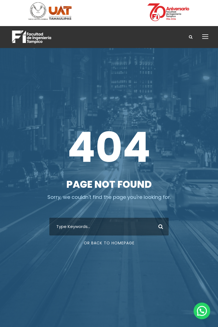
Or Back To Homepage (109, 243)
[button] (202, 311)
